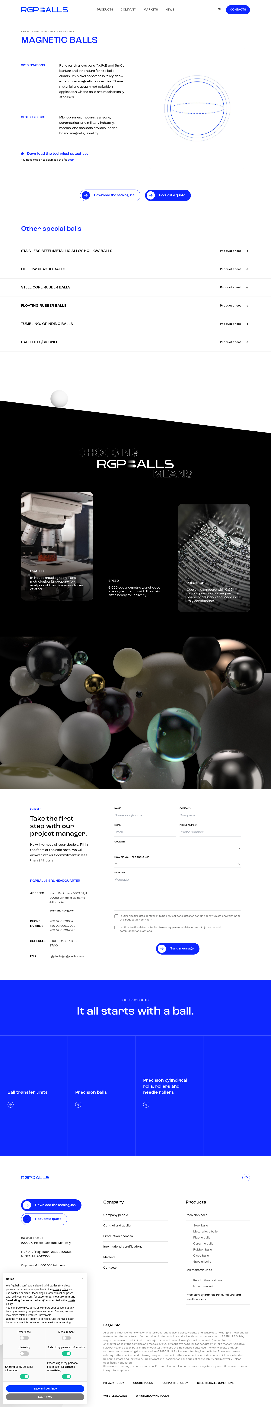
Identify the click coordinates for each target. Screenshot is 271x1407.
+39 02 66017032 (62, 925)
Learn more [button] (45, 1396)
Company (128, 9)
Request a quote (48, 1219)
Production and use (207, 1280)
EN (219, 9)
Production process (118, 1236)
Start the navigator (61, 910)
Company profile (115, 1215)
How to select (203, 1286)
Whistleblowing (115, 1396)
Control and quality (117, 1225)
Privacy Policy (113, 1383)
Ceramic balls (203, 1243)
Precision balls (45, 31)
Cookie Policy (143, 1383)
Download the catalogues (55, 1205)
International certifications (122, 1246)
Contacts (238, 9)
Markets (151, 9)
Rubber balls (202, 1249)
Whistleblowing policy (152, 1396)
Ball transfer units (199, 1270)
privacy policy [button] (60, 1289)
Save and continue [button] (45, 1388)
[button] (82, 1279)
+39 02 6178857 (61, 921)
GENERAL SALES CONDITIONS (215, 1383)
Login (71, 160)
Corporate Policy (175, 1383)
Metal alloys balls (205, 1231)
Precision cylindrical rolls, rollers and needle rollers (213, 1297)
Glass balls (201, 1255)
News (169, 9)
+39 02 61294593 (62, 930)
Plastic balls (201, 1237)
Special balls (65, 31)
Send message (182, 948)
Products (105, 9)
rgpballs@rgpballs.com (66, 956)
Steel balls (200, 1225)
